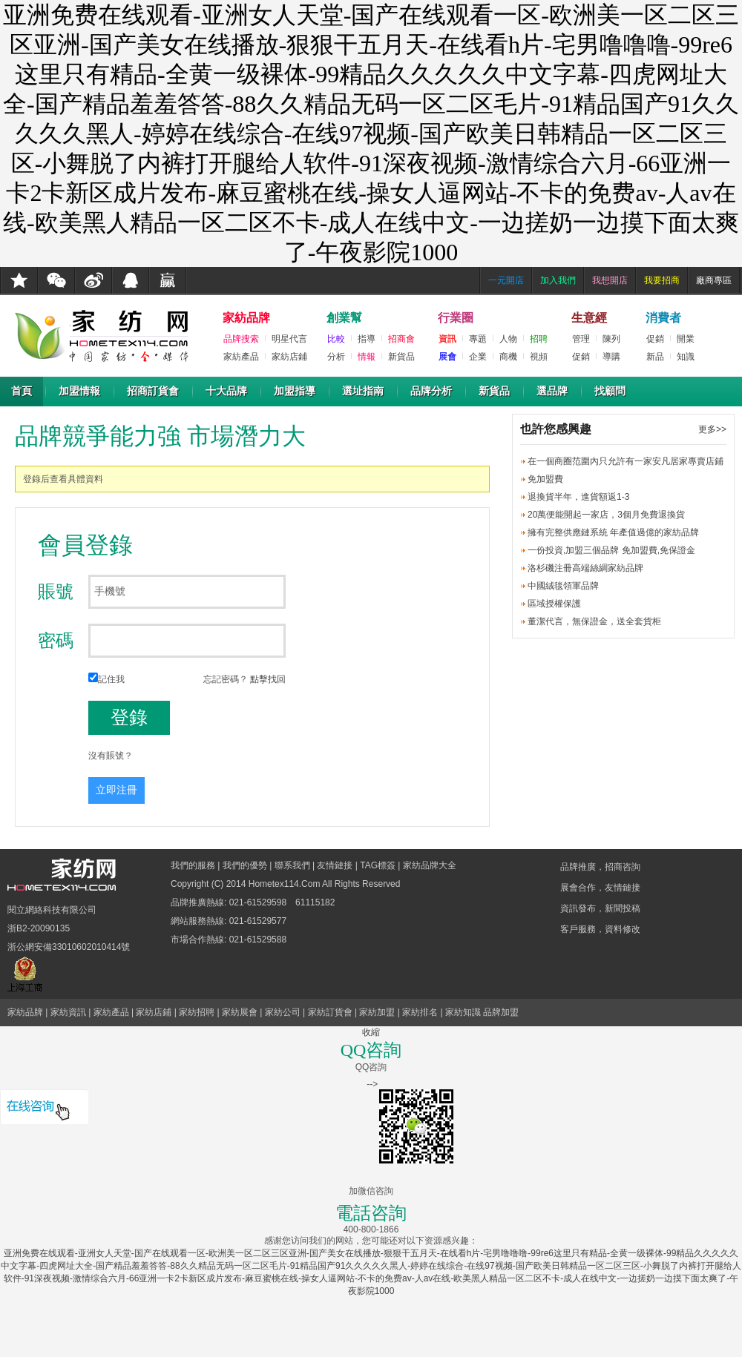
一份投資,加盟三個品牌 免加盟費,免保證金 (611, 550)
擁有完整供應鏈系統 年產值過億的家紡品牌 (613, 532)
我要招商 (662, 280)
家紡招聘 (196, 1012)
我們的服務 (193, 865)
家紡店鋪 (289, 356)
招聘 (539, 339)
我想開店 (610, 280)
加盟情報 (79, 391)
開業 (686, 339)
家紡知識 (463, 1012)
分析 (336, 356)
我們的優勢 (245, 865)
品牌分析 (431, 391)
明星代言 (289, 339)
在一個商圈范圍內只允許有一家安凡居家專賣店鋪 (625, 461)
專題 (478, 339)
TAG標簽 (377, 865)
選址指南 (363, 391)
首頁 (21, 391)
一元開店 (506, 280)
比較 (336, 339)
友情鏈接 (334, 865)
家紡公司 (283, 1012)
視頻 (539, 356)
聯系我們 (292, 865)
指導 (366, 339)
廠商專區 (714, 280)
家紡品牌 (246, 317)
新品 (655, 356)
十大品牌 (226, 391)
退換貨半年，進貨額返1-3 (578, 497)
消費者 (663, 317)
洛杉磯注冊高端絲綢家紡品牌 (585, 568)
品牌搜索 (241, 339)
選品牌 (552, 391)
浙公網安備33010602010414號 (68, 947)
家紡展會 (239, 1012)
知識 (686, 356)
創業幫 (344, 317)
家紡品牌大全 (429, 865)
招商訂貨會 (153, 391)
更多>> (712, 429)
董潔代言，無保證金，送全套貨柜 (594, 621)
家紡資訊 (68, 1012)
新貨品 (401, 356)
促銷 (581, 356)
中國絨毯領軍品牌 (563, 586)
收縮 (371, 1032)
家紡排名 (420, 1012)
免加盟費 (545, 479)
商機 (508, 356)
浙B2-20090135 (38, 928)
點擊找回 (268, 679)
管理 (581, 339)
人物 (508, 339)
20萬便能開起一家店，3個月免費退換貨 (606, 514)
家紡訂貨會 (330, 1012)
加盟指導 (294, 391)
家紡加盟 (377, 1012)
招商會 (401, 339)
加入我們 (558, 280)
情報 (366, 356)
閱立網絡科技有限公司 (51, 910)
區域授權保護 (554, 603)
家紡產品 (241, 356)
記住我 (106, 679)
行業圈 (455, 317)
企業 (478, 356)
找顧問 (610, 391)
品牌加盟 (501, 1012)
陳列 (611, 339)
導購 (611, 356)
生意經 (589, 317)
